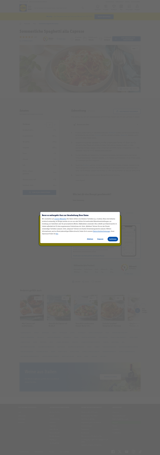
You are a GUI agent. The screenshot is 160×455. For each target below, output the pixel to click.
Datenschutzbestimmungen (101, 231)
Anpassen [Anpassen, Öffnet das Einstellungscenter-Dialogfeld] (100, 239)
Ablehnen (90, 239)
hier (57, 234)
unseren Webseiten (60, 219)
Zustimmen (112, 239)
